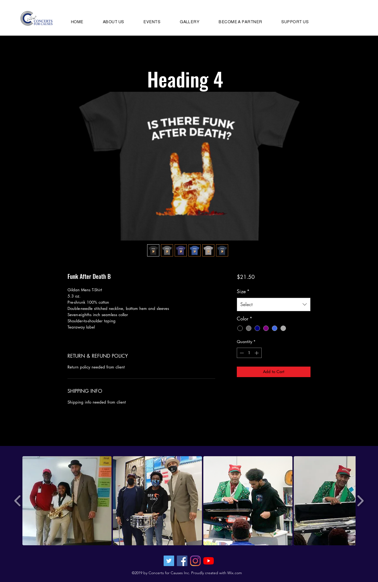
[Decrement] (241, 353)
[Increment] (257, 353)
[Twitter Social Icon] (169, 561)
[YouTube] (208, 561)
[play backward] (18, 500)
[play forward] (360, 500)
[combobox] (273, 304)
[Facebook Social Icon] (182, 561)
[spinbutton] (249, 353)
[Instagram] (195, 561)
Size (243, 291)
